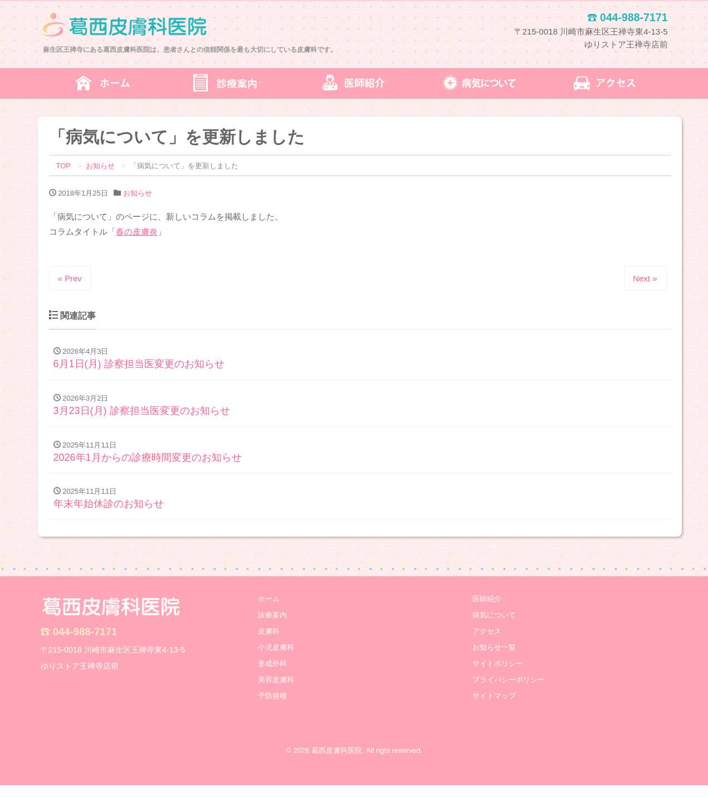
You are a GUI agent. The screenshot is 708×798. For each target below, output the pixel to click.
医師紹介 (486, 611)
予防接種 (272, 708)
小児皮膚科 (276, 660)
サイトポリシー (497, 676)
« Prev (70, 278)
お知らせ (137, 193)
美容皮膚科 (276, 692)
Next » (645, 278)
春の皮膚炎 (137, 231)
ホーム (269, 611)
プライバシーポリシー (508, 692)
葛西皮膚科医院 (336, 764)
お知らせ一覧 (494, 660)
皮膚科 (269, 644)
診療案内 (272, 628)
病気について (494, 628)
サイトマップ (494, 708)
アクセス (486, 644)
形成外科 (272, 676)
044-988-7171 (85, 644)
